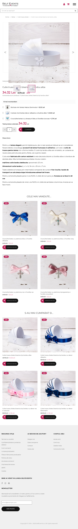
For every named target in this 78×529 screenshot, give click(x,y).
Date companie (33, 442)
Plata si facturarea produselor (11, 454)
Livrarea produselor (8, 451)
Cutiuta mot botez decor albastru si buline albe (29, 113)
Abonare (10, 509)
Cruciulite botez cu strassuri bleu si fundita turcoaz (30, 119)
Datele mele (58, 445)
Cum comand (6, 448)
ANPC (3, 467)
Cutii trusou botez (24, 17)
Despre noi (31, 439)
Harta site (31, 449)
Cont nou (57, 442)
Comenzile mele (59, 449)
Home (8, 17)
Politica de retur (7, 458)
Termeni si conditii (8, 439)
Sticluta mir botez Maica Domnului (24, 107)
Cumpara (28, 129)
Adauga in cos (12, 247)
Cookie (4, 471)
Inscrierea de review (8, 464)
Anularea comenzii (8, 461)
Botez (14, 17)
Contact (30, 445)
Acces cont (57, 439)
